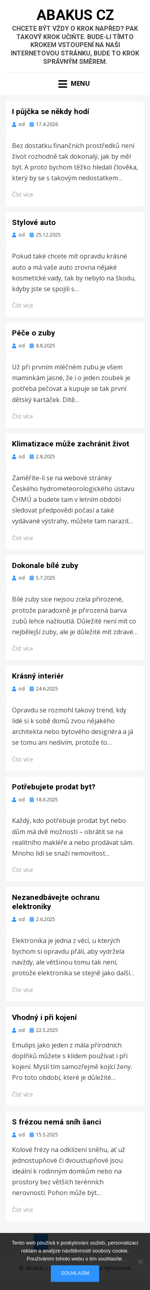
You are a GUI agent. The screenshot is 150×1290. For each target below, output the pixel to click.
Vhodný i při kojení (44, 1017)
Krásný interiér (38, 676)
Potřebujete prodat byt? (53, 786)
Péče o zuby (33, 332)
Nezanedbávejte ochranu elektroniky (56, 902)
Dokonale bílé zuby (45, 565)
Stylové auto (34, 222)
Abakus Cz (75, 15)
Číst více (22, 194)
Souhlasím (75, 1273)
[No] (140, 1262)
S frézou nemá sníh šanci (56, 1121)
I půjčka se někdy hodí (50, 111)
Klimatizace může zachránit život (70, 443)
